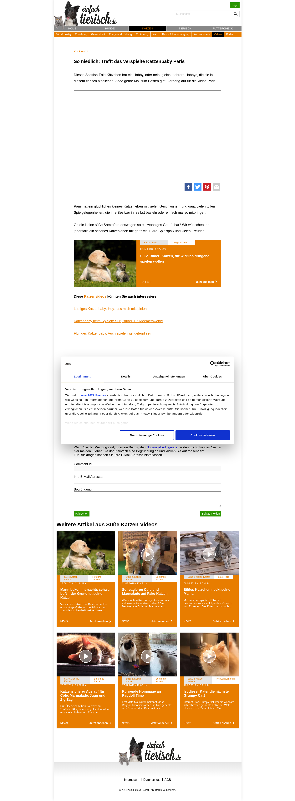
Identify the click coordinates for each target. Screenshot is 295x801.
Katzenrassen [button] (201, 34)
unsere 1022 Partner (91, 395)
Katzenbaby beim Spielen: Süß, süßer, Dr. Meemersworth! (118, 321)
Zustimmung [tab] (82, 376)
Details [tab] (126, 376)
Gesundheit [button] (98, 34)
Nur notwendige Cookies (147, 435)
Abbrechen (81, 513)
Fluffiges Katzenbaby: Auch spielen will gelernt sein (113, 333)
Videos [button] (218, 34)
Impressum (131, 779)
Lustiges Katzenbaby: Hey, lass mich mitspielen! (111, 309)
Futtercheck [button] (223, 28)
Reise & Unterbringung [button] (176, 34)
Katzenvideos (95, 296)
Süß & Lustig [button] (63, 34)
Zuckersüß (81, 51)
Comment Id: (83, 464)
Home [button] (72, 28)
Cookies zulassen (203, 435)
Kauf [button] (155, 34)
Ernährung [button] (142, 34)
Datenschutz (151, 779)
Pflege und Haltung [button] (120, 34)
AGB (168, 779)
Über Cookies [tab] (212, 376)
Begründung (83, 489)
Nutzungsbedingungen (162, 447)
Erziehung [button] (81, 34)
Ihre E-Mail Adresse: (88, 477)
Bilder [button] (229, 34)
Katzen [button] (147, 28)
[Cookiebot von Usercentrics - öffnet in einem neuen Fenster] (213, 364)
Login (234, 5)
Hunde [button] (110, 28)
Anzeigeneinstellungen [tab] (169, 376)
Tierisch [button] (185, 28)
